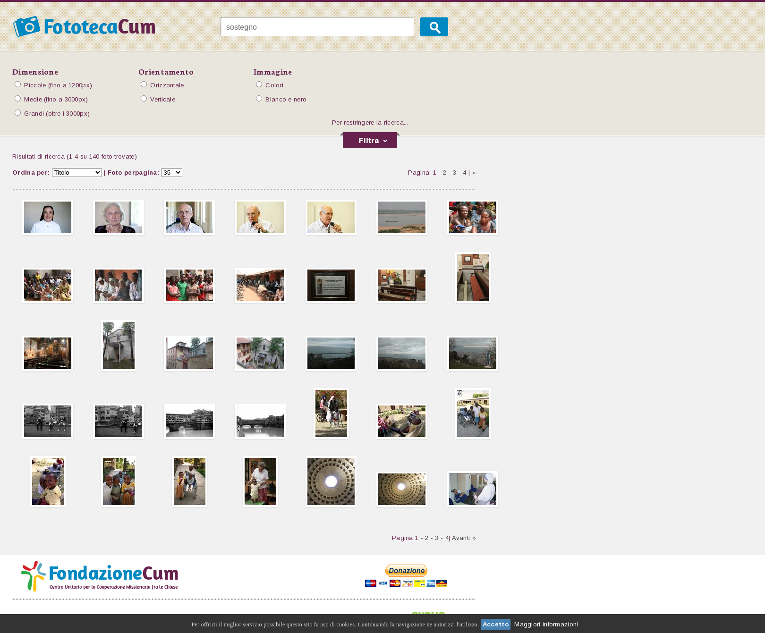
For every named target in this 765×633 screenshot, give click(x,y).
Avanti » (464, 537)
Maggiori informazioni (546, 624)
